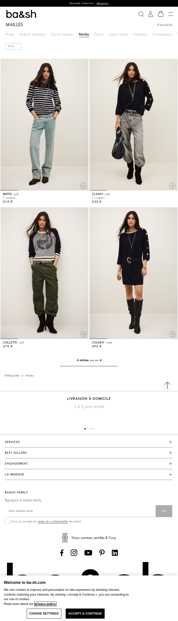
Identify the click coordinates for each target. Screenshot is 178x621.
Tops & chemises (62, 34)
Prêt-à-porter (12, 375)
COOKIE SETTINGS (44, 613)
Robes (10, 34)
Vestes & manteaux (32, 34)
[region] (89, 598)
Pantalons (140, 34)
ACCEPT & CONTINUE (85, 613)
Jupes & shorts (118, 34)
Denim (99, 34)
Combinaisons (162, 34)
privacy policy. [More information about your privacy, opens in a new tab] (45, 604)
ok (164, 511)
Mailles (84, 34)
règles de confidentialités (53, 521)
